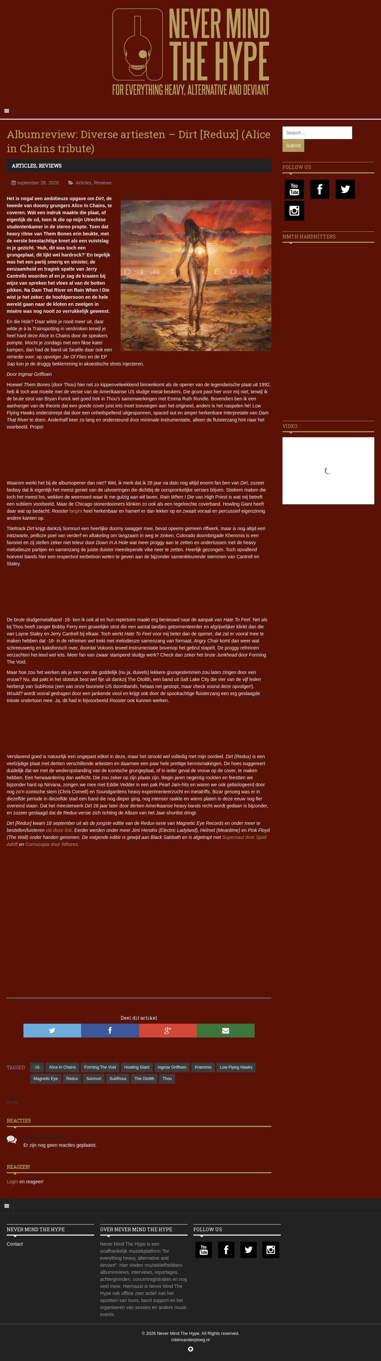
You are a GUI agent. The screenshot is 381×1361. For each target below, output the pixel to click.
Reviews (50, 165)
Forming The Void (100, 1067)
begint (76, 511)
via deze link (59, 830)
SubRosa (118, 1078)
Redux (72, 1078)
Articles (24, 165)
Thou (167, 1078)
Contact (15, 1244)
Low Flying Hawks (236, 1067)
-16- (37, 1067)
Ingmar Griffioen (172, 1067)
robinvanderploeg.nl (190, 1339)
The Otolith (144, 1078)
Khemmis (203, 1067)
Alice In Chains (62, 1067)
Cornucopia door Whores (51, 844)
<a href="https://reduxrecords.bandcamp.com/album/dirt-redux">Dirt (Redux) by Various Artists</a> (139, 591)
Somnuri (93, 1078)
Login (13, 1181)
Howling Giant (136, 1067)
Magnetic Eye (46, 1078)
